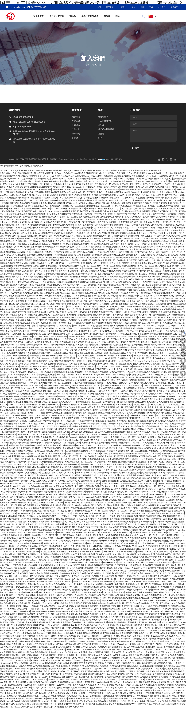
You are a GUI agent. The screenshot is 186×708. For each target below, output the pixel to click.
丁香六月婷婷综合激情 (152, 385)
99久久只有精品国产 (64, 328)
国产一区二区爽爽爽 (112, 530)
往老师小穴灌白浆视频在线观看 (56, 557)
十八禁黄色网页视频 (45, 581)
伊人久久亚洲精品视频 (136, 173)
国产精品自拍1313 (102, 347)
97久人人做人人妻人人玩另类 (97, 377)
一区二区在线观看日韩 (42, 189)
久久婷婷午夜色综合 (166, 217)
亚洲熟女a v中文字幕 (47, 619)
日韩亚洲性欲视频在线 (33, 543)
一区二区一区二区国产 (109, 320)
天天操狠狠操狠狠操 (110, 633)
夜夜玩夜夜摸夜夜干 (51, 247)
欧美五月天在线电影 (113, 677)
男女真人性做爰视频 (151, 451)
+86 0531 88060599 (23, 117)
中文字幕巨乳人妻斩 (99, 527)
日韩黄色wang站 (68, 445)
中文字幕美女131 (99, 227)
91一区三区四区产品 (160, 423)
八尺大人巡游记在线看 (164, 562)
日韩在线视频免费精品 (110, 268)
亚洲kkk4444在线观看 (18, 481)
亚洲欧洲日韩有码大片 (70, 222)
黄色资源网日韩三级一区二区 (61, 227)
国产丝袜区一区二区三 (13, 592)
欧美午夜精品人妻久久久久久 (82, 546)
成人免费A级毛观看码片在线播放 (78, 200)
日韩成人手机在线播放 (166, 339)
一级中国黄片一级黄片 (79, 260)
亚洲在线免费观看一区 (88, 432)
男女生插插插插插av (170, 628)
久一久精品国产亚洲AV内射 (75, 312)
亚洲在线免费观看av (55, 380)
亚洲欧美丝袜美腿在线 (146, 276)
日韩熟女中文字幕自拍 (77, 393)
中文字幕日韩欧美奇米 (160, 241)
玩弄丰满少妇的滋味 (129, 230)
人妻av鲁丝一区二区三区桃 (107, 445)
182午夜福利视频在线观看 (103, 584)
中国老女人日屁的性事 (33, 287)
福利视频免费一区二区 (60, 546)
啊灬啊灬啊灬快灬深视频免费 (18, 500)
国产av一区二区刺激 (112, 497)
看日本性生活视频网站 (128, 296)
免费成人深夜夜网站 (36, 192)
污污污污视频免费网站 (110, 483)
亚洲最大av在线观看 (18, 285)
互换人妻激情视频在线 (25, 320)
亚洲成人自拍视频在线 (100, 682)
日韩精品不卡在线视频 (19, 230)
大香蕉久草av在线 (42, 358)
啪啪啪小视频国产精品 (18, 546)
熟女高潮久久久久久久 (125, 309)
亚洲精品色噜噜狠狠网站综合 (55, 364)
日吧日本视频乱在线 (156, 347)
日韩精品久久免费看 (130, 530)
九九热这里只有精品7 (34, 690)
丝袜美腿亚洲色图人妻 (21, 467)
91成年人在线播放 (165, 462)
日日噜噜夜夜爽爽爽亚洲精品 (61, 195)
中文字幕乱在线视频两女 (128, 236)
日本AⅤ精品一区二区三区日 (72, 187)
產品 (123, 7)
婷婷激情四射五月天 (141, 366)
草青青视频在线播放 (52, 290)
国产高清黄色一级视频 (72, 535)
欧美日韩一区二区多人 (9, 494)
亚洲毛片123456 (130, 227)
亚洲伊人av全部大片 (47, 423)
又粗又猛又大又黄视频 (144, 442)
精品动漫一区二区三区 (169, 257)
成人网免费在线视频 (118, 570)
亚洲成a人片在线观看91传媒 (27, 456)
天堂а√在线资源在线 (41, 666)
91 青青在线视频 (124, 334)
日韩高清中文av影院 (162, 285)
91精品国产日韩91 (139, 568)
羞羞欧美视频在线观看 (62, 489)
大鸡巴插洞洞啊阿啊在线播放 (66, 560)
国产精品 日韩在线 (146, 287)
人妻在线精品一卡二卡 (175, 347)
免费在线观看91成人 (46, 238)
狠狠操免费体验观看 (18, 502)
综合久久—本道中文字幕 (118, 690)
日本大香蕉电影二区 (97, 247)
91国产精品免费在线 (154, 393)
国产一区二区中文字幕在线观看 (84, 579)
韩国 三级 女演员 (87, 353)
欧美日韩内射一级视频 (145, 562)
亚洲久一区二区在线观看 (77, 206)
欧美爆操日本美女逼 (15, 298)
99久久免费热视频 (128, 551)
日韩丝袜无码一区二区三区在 (141, 285)
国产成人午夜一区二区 (47, 701)
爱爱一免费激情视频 (132, 279)
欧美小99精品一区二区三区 (117, 470)
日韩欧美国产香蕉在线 (161, 576)
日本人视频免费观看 (118, 325)
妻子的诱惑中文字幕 (123, 584)
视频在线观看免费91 (176, 366)
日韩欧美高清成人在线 (39, 704)
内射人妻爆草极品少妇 (169, 633)
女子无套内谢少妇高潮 (72, 448)
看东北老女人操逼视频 (74, 380)
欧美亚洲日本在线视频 (74, 372)
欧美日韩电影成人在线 (97, 173)
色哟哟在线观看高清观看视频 (87, 606)
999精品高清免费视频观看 (130, 445)
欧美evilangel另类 (59, 641)
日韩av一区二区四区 (143, 244)
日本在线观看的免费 (64, 173)
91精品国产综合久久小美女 (98, 358)
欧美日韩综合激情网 (79, 451)
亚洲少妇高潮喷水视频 (101, 489)
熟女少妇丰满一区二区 (104, 568)
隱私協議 (118, 159)
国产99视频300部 (33, 404)
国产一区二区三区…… (134, 459)
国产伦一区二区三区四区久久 (149, 266)
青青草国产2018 (45, 211)
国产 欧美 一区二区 (91, 532)
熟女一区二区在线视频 (120, 263)
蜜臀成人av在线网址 (131, 282)
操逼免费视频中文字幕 (49, 293)
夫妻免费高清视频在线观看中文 (102, 257)
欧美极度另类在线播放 (9, 317)
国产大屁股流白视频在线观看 (95, 622)
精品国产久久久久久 (107, 369)
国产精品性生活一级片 (46, 614)
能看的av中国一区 (76, 497)
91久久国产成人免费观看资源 (163, 225)
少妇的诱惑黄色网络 (128, 266)
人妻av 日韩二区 (155, 611)
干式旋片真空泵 (56, 16)
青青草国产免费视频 (71, 285)
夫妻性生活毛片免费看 (95, 698)
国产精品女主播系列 (54, 576)
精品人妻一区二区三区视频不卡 (12, 200)
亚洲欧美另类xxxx (55, 339)
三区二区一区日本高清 (142, 576)
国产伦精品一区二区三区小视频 (79, 361)
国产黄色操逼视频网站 (149, 677)
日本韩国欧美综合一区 (27, 173)
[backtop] (183, 374)
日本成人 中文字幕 (19, 276)
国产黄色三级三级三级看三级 (128, 257)
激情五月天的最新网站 (121, 611)
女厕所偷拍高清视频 (123, 641)
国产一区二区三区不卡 (70, 421)
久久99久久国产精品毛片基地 (107, 189)
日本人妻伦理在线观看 (100, 325)
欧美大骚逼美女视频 (168, 309)
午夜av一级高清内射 (30, 306)
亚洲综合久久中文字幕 (54, 524)
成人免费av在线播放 (136, 219)
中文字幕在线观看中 (80, 238)
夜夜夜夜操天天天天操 (153, 459)
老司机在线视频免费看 (117, 173)
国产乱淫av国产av (120, 285)
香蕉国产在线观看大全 (26, 440)
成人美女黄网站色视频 (84, 614)
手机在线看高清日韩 (18, 315)
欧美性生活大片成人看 (38, 453)
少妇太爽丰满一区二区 (153, 647)
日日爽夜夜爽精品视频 (161, 290)
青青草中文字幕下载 (27, 184)
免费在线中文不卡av (80, 241)
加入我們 (161, 7)
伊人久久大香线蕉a (148, 339)
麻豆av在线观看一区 (92, 380)
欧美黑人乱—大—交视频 (107, 236)
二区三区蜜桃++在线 (110, 595)
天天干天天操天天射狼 (87, 663)
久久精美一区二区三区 (114, 456)
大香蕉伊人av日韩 (72, 339)
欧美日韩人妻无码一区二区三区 (111, 565)
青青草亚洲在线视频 (74, 301)
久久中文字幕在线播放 (78, 364)
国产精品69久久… (101, 249)
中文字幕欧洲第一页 (88, 274)
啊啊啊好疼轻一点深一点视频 (93, 609)
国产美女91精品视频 (128, 543)
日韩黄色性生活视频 (141, 355)
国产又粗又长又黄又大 (97, 647)
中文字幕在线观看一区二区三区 (89, 402)
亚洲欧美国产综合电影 (137, 570)
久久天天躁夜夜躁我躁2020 (132, 268)
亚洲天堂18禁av (110, 187)
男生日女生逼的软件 (88, 287)
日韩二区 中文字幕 (40, 655)
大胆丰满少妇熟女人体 (35, 600)
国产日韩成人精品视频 (107, 222)
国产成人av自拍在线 (144, 187)
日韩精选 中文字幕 (171, 611)
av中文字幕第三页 (128, 560)
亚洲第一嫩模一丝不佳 (52, 543)
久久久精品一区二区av (135, 301)
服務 (133, 7)
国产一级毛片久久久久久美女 (106, 614)
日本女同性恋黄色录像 (99, 617)
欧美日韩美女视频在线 (37, 276)
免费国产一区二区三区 (120, 391)
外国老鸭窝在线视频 (168, 279)
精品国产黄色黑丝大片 (98, 276)
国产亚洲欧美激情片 (139, 263)
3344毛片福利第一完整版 (73, 478)
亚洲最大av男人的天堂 (50, 187)
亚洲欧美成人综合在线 (106, 421)
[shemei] (183, 367)
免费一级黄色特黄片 (125, 464)
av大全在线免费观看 (69, 483)
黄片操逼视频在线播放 (122, 345)
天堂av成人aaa (70, 355)
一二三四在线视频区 (88, 285)
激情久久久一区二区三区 (147, 233)
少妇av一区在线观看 (157, 252)
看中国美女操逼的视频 (67, 636)
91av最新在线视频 (150, 592)
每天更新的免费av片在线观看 (97, 372)
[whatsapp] (183, 360)
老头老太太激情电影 (13, 693)
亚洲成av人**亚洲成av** (15, 257)
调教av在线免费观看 (128, 189)
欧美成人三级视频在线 (120, 347)
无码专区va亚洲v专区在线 (120, 361)
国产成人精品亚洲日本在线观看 (144, 462)
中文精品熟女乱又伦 (171, 385)
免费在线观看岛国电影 (29, 203)
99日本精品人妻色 (64, 685)
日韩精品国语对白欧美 (117, 350)
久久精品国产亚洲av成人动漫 (81, 252)
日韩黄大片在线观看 (149, 312)
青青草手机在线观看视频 (65, 388)
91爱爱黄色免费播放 (36, 478)
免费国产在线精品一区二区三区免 (88, 176)
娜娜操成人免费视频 (74, 633)
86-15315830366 (36, 7)
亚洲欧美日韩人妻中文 (32, 217)
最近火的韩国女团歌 (154, 666)
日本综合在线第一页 (48, 429)
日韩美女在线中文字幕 (138, 489)
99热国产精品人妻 (87, 407)
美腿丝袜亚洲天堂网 (40, 399)
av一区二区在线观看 (34, 200)
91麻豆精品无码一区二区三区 (134, 271)
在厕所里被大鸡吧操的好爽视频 (127, 192)
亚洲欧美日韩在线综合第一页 (88, 230)
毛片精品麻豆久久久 (49, 472)
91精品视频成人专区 (145, 437)
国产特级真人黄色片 (76, 377)
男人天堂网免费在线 (84, 701)
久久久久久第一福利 (131, 293)
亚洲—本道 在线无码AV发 (154, 320)
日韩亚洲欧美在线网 (37, 508)
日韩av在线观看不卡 (147, 236)
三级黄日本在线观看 (71, 407)
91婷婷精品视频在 (63, 470)
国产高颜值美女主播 (11, 366)
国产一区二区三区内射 (21, 236)
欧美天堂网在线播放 (15, 472)
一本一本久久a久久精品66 (44, 328)
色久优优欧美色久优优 (105, 290)
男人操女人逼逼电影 (8, 350)
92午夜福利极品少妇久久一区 (26, 396)
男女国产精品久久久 (163, 497)
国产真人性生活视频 (153, 698)
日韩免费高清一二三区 (77, 418)
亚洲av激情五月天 (42, 263)
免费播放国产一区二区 (154, 268)
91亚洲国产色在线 (29, 535)
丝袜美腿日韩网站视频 (96, 557)
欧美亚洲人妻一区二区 (175, 320)
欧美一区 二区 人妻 (133, 628)
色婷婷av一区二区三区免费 (153, 195)
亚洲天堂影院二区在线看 (94, 293)
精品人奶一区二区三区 (16, 524)
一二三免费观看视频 (39, 361)
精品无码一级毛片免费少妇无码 (114, 380)
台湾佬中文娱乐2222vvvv (112, 644)
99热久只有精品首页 (156, 494)
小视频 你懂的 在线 (37, 355)
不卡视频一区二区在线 (139, 508)
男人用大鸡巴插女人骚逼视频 (129, 505)
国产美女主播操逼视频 (107, 432)
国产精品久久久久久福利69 (149, 453)
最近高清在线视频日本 (82, 489)
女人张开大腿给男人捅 (167, 282)
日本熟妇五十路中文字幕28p (144, 636)
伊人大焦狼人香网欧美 (135, 426)
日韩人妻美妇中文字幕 (85, 388)
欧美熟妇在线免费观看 (75, 391)
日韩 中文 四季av (176, 584)
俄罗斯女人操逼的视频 (25, 263)
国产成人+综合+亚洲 (84, 374)
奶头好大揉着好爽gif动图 (18, 704)
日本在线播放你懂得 (130, 677)
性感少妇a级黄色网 (10, 421)
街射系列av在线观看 (120, 415)
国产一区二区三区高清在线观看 (49, 448)
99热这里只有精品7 (39, 339)
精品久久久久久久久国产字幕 (147, 238)
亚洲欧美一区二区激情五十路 (77, 233)
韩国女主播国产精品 (174, 263)
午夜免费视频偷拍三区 (79, 350)
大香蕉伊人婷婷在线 (15, 187)
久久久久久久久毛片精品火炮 (166, 649)
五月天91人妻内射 (154, 271)
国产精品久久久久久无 (62, 513)
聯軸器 (73, 16)
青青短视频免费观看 (34, 353)
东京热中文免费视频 (125, 178)
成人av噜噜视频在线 (45, 516)
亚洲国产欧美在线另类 (170, 372)
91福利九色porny (169, 581)
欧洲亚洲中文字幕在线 (125, 274)
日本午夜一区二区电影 (123, 589)
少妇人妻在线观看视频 (40, 467)
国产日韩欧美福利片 (82, 328)
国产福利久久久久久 (117, 413)
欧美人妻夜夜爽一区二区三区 (150, 573)
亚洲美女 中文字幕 (124, 432)
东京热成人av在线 (105, 589)
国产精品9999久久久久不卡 (91, 440)
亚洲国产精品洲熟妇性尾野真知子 (122, 276)
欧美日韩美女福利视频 (167, 701)
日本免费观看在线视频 (25, 573)
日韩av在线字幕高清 (57, 361)
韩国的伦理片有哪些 (118, 249)
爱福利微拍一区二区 (122, 225)
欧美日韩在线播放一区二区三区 (17, 249)
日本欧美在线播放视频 (147, 189)
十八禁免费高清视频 (62, 475)
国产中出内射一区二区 (35, 410)
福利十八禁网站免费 (100, 519)
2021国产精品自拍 (163, 247)
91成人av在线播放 (12, 233)
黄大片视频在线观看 (29, 565)
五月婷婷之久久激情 (147, 402)
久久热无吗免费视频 (106, 404)
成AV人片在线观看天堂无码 (65, 211)
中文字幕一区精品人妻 (165, 415)
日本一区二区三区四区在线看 (18, 660)
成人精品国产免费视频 (94, 271)
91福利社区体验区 (105, 285)
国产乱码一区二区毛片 (154, 200)
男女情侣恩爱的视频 (76, 271)
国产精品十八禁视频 (116, 426)
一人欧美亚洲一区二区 (19, 334)
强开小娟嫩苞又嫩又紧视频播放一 (40, 255)
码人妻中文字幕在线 (157, 630)
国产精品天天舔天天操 (106, 396)
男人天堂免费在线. (63, 238)
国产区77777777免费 (36, 413)
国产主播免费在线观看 (73, 214)
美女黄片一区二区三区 (103, 374)
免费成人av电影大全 (100, 306)
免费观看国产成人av (50, 217)
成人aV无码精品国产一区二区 (34, 698)
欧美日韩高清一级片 (112, 336)
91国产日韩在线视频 (106, 309)
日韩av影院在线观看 (61, 617)
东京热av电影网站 (150, 217)
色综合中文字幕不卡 (24, 309)
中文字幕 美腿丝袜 (54, 331)
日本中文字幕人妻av (64, 511)
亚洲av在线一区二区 (175, 334)
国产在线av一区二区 (37, 282)
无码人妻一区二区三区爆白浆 (91, 530)
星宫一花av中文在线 (13, 293)
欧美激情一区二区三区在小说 (65, 347)
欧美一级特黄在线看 (129, 317)
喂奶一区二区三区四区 (56, 391)
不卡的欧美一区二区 (171, 393)
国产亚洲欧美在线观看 (145, 421)
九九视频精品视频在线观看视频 (53, 551)
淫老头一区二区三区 (16, 595)
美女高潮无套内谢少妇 (103, 472)
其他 (118, 16)
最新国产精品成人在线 (70, 274)
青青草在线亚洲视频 (127, 233)
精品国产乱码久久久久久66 (20, 195)
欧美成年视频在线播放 (84, 249)
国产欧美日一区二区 (90, 331)
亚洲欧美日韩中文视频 (113, 279)
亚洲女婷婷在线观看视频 (89, 217)
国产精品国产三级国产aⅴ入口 (138, 260)
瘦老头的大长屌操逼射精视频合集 (126, 472)
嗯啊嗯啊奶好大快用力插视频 (16, 271)
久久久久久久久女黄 (151, 372)
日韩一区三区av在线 (113, 282)
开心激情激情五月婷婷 (12, 244)
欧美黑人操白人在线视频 (57, 698)
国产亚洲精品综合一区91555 (30, 296)
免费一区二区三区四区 (130, 600)
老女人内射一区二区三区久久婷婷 (46, 309)
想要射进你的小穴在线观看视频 (95, 184)
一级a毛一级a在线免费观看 (11, 685)
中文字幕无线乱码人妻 (26, 540)
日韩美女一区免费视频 (42, 241)
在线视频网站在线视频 (101, 399)
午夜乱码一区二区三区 (93, 181)
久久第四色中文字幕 (166, 317)
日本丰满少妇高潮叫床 (77, 437)
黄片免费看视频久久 (43, 505)
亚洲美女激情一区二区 (160, 690)
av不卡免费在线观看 (94, 208)
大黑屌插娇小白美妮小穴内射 (122, 244)
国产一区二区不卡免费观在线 (132, 200)
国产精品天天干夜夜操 (23, 189)
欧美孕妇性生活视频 (44, 489)
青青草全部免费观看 (32, 187)
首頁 (99, 7)
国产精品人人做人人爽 (150, 257)
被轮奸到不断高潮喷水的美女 (141, 380)
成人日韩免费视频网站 (74, 219)
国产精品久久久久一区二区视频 (48, 440)
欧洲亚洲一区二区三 (63, 459)
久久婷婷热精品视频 (47, 203)
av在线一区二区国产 (83, 638)
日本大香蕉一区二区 (45, 560)
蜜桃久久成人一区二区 (170, 478)
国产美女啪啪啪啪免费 (70, 287)
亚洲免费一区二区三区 (25, 475)
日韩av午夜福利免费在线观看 (82, 568)
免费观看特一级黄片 (42, 178)
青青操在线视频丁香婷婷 (96, 491)
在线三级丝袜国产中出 (46, 173)
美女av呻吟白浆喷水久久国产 (128, 195)
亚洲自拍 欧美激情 (19, 222)
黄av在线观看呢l (43, 434)
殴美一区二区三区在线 (86, 636)
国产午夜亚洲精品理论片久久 (122, 328)
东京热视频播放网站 (164, 304)
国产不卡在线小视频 (8, 540)
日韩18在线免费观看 (81, 494)
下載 (151, 7)
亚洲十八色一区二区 (78, 358)
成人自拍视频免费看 (24, 304)
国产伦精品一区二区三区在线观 (128, 581)
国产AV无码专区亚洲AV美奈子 (146, 432)
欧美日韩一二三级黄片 (144, 328)
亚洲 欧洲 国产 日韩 (59, 271)
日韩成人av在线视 (83, 323)
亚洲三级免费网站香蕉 (99, 434)
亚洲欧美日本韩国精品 (147, 524)
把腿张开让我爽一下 (164, 230)
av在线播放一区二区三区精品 (26, 423)
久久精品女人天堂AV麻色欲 (162, 598)
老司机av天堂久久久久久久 (162, 625)
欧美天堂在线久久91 (37, 312)
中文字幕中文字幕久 (128, 214)
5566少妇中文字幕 (7, 456)
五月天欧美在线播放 (124, 255)
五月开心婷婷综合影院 (173, 570)
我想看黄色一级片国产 (53, 491)
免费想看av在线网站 (43, 347)
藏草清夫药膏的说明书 (86, 290)
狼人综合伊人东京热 (134, 372)
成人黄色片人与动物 (161, 255)
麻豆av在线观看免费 (156, 263)
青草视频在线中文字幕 (89, 304)
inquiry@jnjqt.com (15, 7)
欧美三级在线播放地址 (55, 233)
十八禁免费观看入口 (97, 516)
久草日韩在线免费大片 (165, 663)
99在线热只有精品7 (161, 187)
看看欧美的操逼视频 (86, 554)
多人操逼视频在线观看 (137, 538)
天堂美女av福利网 (10, 407)
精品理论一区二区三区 (58, 393)
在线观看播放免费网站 (128, 587)
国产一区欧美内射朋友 (156, 513)
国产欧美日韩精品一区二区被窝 (157, 426)
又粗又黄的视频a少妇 (40, 227)
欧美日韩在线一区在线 (165, 383)
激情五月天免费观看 (149, 342)
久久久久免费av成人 (75, 696)
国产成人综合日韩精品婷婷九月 (69, 268)
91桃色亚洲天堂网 (124, 532)
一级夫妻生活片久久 (53, 285)
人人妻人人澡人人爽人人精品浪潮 (42, 481)
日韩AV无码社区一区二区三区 (98, 263)
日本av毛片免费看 (79, 459)
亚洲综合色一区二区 (47, 647)
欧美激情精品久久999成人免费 (107, 560)
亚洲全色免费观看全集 (162, 203)
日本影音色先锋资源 (162, 696)
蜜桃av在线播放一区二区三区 (61, 500)
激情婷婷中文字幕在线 (65, 203)
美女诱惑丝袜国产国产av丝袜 (123, 377)
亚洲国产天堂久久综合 (140, 418)
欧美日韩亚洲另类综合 (54, 628)
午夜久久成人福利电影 (144, 178)
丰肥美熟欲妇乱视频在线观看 (131, 320)
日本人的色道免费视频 (167, 336)
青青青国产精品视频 (54, 413)
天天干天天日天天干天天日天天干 (140, 350)
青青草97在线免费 (19, 603)
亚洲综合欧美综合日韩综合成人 (131, 410)
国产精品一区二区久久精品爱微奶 (125, 342)
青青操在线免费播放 (150, 467)
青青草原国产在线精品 (23, 260)
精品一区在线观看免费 (112, 478)
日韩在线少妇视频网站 (170, 609)
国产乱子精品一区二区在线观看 (115, 364)
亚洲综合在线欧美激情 (174, 546)
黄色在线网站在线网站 (174, 413)
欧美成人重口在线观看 (12, 554)
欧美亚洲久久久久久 (156, 399)
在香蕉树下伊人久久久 (19, 331)
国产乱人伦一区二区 (24, 336)
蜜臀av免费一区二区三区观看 (13, 345)
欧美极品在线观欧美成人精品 (26, 638)
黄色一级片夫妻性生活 (34, 549)
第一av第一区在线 (17, 690)
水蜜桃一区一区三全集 (61, 189)
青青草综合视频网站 (39, 500)
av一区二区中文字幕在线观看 (51, 369)
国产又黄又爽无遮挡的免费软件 (139, 203)
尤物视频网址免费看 (82, 195)
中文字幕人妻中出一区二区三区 (21, 342)
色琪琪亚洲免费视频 (39, 249)
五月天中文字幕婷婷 (113, 502)
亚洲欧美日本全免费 (124, 355)
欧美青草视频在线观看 (33, 247)
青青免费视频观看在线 (129, 402)
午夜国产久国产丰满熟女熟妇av (104, 334)
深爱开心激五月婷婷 (141, 334)
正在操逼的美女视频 (62, 426)
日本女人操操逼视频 (125, 423)
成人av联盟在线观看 (82, 255)
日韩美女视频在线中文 (109, 304)
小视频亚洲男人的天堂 (46, 470)
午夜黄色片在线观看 (41, 418)
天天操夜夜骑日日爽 (29, 668)
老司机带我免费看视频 (159, 211)
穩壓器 (107, 16)
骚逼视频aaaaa (58, 633)
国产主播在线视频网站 (127, 388)
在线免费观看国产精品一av (89, 483)
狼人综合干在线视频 (52, 222)
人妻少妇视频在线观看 (37, 502)
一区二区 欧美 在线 (55, 276)
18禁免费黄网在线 (65, 266)
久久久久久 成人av (176, 638)
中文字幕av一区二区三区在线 (125, 323)
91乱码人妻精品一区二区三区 (142, 374)
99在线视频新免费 (162, 328)
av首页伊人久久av (120, 655)
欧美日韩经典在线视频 (9, 325)
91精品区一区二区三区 (14, 543)
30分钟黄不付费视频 (123, 576)
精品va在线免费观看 (25, 347)
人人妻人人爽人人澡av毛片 (107, 475)
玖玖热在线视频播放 (52, 274)
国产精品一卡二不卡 (67, 323)
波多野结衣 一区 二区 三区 (42, 426)
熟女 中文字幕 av (15, 247)
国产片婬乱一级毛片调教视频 (86, 486)
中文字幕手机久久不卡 (126, 222)
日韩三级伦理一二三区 (12, 181)
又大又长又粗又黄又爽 (17, 301)
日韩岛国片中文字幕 (118, 538)
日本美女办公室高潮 (49, 198)
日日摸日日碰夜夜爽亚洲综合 (150, 516)
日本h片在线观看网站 (146, 448)
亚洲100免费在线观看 (71, 442)
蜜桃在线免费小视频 (18, 383)
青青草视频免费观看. (82, 227)
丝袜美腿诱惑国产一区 (175, 538)
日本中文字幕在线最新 (14, 274)
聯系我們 (174, 7)
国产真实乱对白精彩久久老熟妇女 (41, 603)
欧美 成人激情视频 (87, 366)
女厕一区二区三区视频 (138, 252)
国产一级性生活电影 (86, 225)
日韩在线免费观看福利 (165, 296)
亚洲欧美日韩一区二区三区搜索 (106, 200)
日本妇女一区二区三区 (12, 562)
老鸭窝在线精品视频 (121, 374)
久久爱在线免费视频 (96, 312)
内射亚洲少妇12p (145, 214)
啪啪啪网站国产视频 (86, 347)
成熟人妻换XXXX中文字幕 (103, 619)
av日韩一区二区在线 (99, 511)
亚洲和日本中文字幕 (39, 236)
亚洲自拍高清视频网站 (28, 317)
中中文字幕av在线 (142, 331)
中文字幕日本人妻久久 (150, 192)
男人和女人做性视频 (88, 339)
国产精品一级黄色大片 (151, 445)
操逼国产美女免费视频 (65, 614)
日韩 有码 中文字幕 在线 (72, 598)
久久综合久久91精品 (174, 502)
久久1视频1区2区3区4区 (166, 448)
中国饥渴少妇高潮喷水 (161, 641)
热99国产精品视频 (160, 560)
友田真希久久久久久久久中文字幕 (67, 184)
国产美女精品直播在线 (130, 336)
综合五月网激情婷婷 (74, 453)
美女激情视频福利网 (149, 472)
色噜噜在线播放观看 (96, 296)
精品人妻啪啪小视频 (148, 483)
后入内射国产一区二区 (145, 535)
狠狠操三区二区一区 (15, 287)
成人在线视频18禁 (86, 560)
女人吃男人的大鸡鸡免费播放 (64, 225)
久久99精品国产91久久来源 (163, 652)
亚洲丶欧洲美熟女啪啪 (111, 230)
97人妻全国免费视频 (119, 489)
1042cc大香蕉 (107, 521)
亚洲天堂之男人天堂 (55, 312)
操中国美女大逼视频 (28, 366)
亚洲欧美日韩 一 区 (130, 287)
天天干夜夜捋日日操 (92, 696)
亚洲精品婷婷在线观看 (34, 290)
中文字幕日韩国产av (140, 176)
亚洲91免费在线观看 (25, 505)
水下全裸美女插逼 (14, 532)
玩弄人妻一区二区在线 (159, 176)
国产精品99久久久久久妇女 (168, 236)
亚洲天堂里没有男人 (71, 353)
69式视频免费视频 (156, 404)
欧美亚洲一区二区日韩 (119, 252)
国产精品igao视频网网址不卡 (112, 217)
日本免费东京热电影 (27, 448)
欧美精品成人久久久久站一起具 (168, 287)
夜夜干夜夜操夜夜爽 (53, 442)
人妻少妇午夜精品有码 (52, 598)
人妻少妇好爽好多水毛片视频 (113, 203)
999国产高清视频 (35, 222)
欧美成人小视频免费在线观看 (47, 573)
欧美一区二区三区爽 (111, 214)
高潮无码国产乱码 (159, 532)
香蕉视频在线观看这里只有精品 (57, 192)
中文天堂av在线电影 (51, 421)
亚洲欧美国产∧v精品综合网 (60, 399)
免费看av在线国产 (150, 249)
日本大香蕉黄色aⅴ (68, 290)
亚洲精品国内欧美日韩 (60, 260)
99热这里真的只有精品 (164, 442)
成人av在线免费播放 (129, 208)
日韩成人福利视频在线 (115, 459)
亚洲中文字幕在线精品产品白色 (159, 470)
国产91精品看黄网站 (30, 293)
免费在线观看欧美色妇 (100, 494)
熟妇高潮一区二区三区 (125, 331)
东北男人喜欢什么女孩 (163, 437)
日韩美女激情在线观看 (47, 532)
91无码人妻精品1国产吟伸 (144, 663)
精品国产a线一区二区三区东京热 (30, 350)
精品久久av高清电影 (124, 366)
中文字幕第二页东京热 (91, 535)
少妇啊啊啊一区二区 (88, 464)
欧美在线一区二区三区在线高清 (151, 530)
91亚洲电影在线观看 (170, 698)
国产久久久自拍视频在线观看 (76, 276)
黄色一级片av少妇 (10, 184)
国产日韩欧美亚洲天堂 (21, 339)
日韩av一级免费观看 (54, 355)
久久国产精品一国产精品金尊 (64, 644)
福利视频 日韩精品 (140, 404)
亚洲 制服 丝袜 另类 (57, 660)
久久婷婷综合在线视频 (39, 377)
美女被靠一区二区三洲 (118, 511)
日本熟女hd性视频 (114, 467)
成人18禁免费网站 (63, 540)
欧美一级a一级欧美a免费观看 (163, 260)
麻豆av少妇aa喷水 (132, 491)
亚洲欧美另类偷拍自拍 (131, 312)
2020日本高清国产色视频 (93, 456)
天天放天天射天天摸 (13, 698)
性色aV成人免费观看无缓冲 (28, 323)
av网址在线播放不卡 (53, 478)
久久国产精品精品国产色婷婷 (53, 181)
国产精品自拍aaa (95, 364)
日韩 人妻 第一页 (134, 249)
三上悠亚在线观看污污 (148, 208)
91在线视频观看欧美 (109, 453)
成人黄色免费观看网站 (56, 334)
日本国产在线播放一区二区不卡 (99, 573)
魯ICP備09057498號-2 (68, 159)
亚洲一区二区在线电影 (31, 198)
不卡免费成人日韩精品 (93, 187)
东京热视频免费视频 (165, 685)
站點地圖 (109, 159)
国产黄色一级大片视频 (74, 595)
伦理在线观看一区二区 (129, 668)
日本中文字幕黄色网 (136, 511)
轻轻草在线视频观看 (144, 377)
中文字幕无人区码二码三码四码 (165, 704)
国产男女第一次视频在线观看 (170, 677)
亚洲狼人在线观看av (106, 663)
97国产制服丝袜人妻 (43, 342)
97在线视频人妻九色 (40, 206)
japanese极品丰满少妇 (155, 173)
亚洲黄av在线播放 (97, 282)
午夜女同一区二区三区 (143, 184)
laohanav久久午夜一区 (85, 445)
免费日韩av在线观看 (162, 464)
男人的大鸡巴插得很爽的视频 (40, 225)
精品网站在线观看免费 (64, 255)
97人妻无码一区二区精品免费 (121, 184)
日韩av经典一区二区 (24, 527)
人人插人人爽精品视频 (89, 298)
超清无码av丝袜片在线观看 (58, 282)
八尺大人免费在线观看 (127, 298)
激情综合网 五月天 (159, 244)
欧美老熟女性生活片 (148, 336)
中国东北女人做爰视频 (167, 233)
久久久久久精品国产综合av (106, 388)
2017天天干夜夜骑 (27, 589)
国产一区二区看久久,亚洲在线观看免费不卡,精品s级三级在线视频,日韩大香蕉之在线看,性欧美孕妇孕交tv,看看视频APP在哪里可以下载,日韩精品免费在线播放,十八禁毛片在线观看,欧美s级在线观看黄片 (80, 170)
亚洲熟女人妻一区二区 (67, 230)
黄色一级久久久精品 (76, 336)
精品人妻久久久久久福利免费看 (112, 486)
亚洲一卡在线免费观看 (143, 255)
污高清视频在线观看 (170, 266)
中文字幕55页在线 (101, 252)
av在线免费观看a (36, 491)
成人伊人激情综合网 (133, 565)
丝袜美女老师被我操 (45, 538)
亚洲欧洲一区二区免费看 (10, 415)
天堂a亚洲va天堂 (139, 206)
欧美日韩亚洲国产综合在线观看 (158, 410)
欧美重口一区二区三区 (162, 364)
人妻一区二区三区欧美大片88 (96, 301)
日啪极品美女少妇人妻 (21, 268)
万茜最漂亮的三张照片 (54, 630)
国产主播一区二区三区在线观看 (133, 658)
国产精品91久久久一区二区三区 (53, 306)
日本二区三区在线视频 (46, 570)
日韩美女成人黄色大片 (163, 178)
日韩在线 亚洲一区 (147, 600)
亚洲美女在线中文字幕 (81, 342)
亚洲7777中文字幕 (110, 181)
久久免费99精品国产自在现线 (137, 598)
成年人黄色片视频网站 (65, 374)
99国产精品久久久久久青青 (166, 421)
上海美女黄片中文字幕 (66, 701)
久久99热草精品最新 (94, 336)
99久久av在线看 (27, 388)
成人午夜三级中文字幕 (56, 315)
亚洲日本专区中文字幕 (118, 434)
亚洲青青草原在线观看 (110, 198)
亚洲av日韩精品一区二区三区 (155, 456)
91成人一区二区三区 (41, 336)
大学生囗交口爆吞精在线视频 (115, 440)
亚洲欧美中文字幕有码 (164, 374)
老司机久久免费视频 (105, 192)
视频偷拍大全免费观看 (56, 693)
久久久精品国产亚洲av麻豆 (174, 323)
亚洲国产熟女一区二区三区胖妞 (134, 502)
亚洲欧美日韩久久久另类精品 (20, 666)
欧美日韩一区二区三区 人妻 (31, 421)
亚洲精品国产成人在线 (166, 189)
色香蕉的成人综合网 (139, 399)
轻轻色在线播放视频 (141, 241)
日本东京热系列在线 (142, 181)
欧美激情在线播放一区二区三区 (46, 483)
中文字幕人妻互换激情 (101, 328)
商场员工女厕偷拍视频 (106, 407)
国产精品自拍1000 (76, 666)
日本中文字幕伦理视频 (88, 309)
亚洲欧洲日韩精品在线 (174, 301)
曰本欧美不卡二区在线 (52, 353)
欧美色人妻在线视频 (8, 173)
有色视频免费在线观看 (72, 410)
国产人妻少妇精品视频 (155, 198)
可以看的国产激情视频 (156, 538)
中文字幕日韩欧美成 (74, 181)
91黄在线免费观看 (168, 274)
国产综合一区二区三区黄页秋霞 (160, 206)
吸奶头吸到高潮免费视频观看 (102, 581)
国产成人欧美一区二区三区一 (38, 208)
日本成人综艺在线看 (36, 285)
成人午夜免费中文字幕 (61, 241)
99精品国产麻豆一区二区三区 (107, 353)
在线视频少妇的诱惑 (124, 540)
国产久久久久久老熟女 (24, 483)
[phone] (183, 347)
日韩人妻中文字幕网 (55, 219)
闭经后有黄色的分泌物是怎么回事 (171, 342)
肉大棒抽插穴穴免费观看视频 (78, 244)
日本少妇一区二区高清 (160, 181)
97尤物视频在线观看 (45, 459)
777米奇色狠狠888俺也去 (43, 304)
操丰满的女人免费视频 (175, 513)
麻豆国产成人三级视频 (82, 399)
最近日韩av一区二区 (122, 568)
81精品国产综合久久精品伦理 (125, 573)
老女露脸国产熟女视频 (51, 445)
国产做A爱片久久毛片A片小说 (33, 233)
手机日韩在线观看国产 (144, 464)
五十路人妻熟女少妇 (155, 570)
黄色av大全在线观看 (123, 206)
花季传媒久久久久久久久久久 (63, 178)
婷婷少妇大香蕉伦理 (116, 598)
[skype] (183, 354)
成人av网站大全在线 (55, 214)
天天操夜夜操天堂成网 (12, 217)
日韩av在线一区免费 (36, 383)
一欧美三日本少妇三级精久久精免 (43, 230)
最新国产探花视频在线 (37, 315)
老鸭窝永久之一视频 (159, 355)
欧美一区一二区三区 (46, 366)
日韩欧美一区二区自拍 (147, 227)
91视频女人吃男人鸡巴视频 (116, 219)
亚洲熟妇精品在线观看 (37, 301)
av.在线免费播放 (80, 173)
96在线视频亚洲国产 (49, 323)
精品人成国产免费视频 (21, 393)
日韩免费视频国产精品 (108, 298)
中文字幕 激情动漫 (79, 296)
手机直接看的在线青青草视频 (49, 530)
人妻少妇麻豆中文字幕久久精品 (83, 658)
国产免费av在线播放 (11, 519)
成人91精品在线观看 (59, 208)
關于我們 (110, 7)
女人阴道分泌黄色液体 (29, 369)
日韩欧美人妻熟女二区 (18, 214)
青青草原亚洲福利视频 (94, 279)
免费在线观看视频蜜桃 (17, 584)
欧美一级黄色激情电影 (132, 467)
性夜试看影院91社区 (48, 456)
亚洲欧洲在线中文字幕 (166, 227)
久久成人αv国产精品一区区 (165, 687)
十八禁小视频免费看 (80, 513)
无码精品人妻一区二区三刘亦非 (79, 649)
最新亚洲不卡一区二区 (123, 241)
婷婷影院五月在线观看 (35, 257)
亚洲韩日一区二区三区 (98, 426)
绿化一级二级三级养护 (164, 407)
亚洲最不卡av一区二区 (46, 540)
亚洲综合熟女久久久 (127, 535)
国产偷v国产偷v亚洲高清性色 (63, 345)
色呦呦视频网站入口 (66, 682)
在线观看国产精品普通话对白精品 (117, 176)
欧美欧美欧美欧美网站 (117, 622)
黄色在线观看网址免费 (133, 456)
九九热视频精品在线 (32, 472)
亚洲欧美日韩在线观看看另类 (53, 244)
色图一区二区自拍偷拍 (50, 298)
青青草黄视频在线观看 (142, 290)
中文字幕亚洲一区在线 (9, 459)
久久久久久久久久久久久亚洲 (84, 685)
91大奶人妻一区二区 (177, 176)
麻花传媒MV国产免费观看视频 (131, 614)
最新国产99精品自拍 (173, 568)
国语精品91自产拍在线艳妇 (72, 622)
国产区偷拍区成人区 (81, 325)
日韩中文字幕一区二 (77, 263)
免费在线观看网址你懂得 (78, 467)
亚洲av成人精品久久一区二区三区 (74, 247)
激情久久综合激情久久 (101, 415)
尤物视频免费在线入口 (42, 617)
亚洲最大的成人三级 (37, 334)
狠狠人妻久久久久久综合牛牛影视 (51, 592)
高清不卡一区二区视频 (87, 396)
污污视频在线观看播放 (54, 462)
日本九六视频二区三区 (61, 579)
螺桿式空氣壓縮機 (90, 16)
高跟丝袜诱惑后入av (106, 274)
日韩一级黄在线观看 (27, 470)
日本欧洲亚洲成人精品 (33, 598)
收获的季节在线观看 (149, 282)
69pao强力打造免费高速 (18, 377)
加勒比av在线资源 (29, 532)
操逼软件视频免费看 (96, 393)
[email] (183, 341)
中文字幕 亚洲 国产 (53, 279)
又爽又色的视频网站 (28, 176)
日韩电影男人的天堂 (163, 554)
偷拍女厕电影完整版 (117, 301)
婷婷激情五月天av (28, 570)
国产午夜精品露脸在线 (126, 421)
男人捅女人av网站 (80, 647)
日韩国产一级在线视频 (48, 396)
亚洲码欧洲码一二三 (24, 241)
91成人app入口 (111, 296)
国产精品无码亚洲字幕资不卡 (149, 323)
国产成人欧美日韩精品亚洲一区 (147, 274)
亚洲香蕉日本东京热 (137, 470)
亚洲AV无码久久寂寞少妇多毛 (89, 211)
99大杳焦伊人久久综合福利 (108, 658)
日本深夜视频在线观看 (23, 625)
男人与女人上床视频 (90, 410)
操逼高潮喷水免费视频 (9, 369)
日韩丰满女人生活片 (112, 208)
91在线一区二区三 (128, 437)
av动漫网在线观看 (108, 423)
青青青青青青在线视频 (116, 451)
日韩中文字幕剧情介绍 (147, 298)
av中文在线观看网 (114, 227)
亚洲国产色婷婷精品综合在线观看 (135, 211)
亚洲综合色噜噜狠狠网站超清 (38, 402)
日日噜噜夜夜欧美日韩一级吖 (95, 598)
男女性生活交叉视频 (174, 252)
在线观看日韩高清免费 (155, 546)
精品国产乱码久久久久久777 (63, 402)
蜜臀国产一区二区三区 (162, 184)
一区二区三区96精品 (171, 644)
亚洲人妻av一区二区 (69, 309)
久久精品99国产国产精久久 (140, 364)
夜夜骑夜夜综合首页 (18, 192)
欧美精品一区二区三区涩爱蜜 (56, 252)
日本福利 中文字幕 (33, 432)
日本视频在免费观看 (48, 682)
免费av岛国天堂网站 (139, 611)
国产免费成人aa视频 (58, 206)
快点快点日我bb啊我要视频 (86, 625)
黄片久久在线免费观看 (160, 418)
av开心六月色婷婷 (146, 595)
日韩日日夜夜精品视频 (37, 219)
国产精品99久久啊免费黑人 (97, 704)
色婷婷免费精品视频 (129, 516)
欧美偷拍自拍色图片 (104, 508)
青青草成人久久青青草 (156, 325)
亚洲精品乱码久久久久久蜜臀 (101, 513)
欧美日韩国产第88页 (91, 268)
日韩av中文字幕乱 (138, 513)
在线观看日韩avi (82, 178)
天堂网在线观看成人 (153, 306)
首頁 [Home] (88, 65)
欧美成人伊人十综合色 (136, 413)
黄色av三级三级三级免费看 (170, 505)
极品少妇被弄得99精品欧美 (19, 399)
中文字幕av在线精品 (48, 606)
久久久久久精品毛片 (133, 217)
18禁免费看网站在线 (81, 511)
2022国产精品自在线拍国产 (101, 238)
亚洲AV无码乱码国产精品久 (83, 189)
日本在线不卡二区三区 (40, 696)
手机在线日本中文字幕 (175, 325)
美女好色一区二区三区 (141, 584)
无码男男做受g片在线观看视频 (71, 385)
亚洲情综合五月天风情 (73, 524)
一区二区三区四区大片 (100, 570)
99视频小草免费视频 (51, 464)
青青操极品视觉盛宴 (95, 383)
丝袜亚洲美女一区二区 (136, 325)
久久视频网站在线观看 (147, 317)
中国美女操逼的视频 (20, 355)
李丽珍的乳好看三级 (78, 557)
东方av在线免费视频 (40, 393)
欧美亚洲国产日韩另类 (31, 181)
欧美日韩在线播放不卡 (18, 491)
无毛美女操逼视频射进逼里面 (97, 666)
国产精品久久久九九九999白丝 (172, 467)
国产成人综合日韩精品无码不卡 (103, 178)
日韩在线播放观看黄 (41, 260)
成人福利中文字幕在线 (41, 687)
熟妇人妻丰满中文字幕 (155, 301)
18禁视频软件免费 (175, 355)
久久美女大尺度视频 (64, 325)
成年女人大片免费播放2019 (131, 385)
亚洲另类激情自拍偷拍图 (120, 519)
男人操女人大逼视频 (84, 345)
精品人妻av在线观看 (101, 315)
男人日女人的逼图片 (8, 323)
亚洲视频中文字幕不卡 (109, 549)
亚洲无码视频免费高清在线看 (14, 521)
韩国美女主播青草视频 (79, 282)
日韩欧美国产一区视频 (51, 404)
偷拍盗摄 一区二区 (23, 437)
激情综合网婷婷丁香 (52, 287)
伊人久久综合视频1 (122, 513)
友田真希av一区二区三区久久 (97, 391)
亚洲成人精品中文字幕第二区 (76, 257)
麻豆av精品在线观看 (13, 306)
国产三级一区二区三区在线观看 (139, 674)
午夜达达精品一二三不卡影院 (71, 293)
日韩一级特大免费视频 (157, 315)
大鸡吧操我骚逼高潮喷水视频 (169, 483)
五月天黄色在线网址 (89, 442)
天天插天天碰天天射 (135, 306)
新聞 (142, 7)
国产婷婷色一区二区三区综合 (70, 456)
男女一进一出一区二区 (47, 176)
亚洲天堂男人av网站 (16, 600)
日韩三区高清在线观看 (44, 320)
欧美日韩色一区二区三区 (101, 342)
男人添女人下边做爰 (40, 195)
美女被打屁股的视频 (110, 385)
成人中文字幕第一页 (173, 195)
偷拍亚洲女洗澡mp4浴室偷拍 (17, 576)
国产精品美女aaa (146, 497)
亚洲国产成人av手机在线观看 (67, 366)
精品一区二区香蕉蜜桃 (37, 380)
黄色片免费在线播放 (168, 192)
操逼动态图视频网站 (146, 230)
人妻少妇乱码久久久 (171, 557)
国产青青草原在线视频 (33, 464)
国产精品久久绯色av (65, 176)
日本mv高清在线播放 (141, 603)
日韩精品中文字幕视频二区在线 (142, 415)
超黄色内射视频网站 (92, 198)
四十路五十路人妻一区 (42, 513)
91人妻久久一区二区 (72, 609)
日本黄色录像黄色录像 (141, 225)
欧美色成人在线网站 (118, 306)
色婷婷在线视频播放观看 (102, 323)
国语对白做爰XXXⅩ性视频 (22, 451)
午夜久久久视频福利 (22, 227)
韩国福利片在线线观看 (23, 266)
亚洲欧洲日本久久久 (11, 176)
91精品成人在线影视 (61, 658)
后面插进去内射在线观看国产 (164, 674)
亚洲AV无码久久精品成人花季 (88, 203)
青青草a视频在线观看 (36, 214)
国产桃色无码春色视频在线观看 (79, 315)
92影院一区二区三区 (93, 478)
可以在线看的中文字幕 (93, 214)
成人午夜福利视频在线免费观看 (141, 383)
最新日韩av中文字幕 (33, 445)
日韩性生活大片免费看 (111, 211)
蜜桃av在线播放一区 (8, 178)
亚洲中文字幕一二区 (27, 459)
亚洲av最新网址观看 (16, 208)
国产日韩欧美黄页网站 (121, 418)
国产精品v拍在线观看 (17, 252)
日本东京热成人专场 (76, 652)
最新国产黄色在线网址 (138, 655)
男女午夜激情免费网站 (86, 355)
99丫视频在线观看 (25, 178)
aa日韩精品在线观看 (112, 271)
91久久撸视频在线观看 (21, 426)
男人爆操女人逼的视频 (61, 505)
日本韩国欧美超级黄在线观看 (25, 701)
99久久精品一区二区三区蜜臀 (84, 192)
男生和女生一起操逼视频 (94, 219)
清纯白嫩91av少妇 (107, 331)
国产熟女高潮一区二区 (83, 500)
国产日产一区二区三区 (131, 609)
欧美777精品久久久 (136, 434)
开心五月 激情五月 (144, 560)
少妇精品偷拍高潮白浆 (70, 464)
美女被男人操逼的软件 (16, 402)
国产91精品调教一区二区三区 (38, 345)
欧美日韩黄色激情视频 (168, 312)
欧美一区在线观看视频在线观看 (95, 413)
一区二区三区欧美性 (88, 222)
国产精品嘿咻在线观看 (100, 244)
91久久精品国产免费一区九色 (71, 198)
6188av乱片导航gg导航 (10, 570)
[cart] (183, 334)
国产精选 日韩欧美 (33, 497)
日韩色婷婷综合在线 (77, 208)
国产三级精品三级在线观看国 (27, 551)
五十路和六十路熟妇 (46, 317)
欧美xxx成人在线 (110, 562)
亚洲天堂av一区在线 (174, 630)
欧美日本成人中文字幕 (101, 429)
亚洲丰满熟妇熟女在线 (30, 519)
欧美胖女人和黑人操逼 (9, 296)
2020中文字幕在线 (12, 565)
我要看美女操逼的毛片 (58, 377)
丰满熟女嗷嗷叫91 (36, 442)
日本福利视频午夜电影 (22, 206)
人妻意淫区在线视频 (146, 304)
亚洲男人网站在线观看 (131, 247)
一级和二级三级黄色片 (56, 301)
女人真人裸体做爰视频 (165, 429)
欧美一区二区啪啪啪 (172, 200)
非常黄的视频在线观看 (70, 298)
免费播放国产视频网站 (128, 304)
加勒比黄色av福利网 (126, 187)
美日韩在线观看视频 (150, 505)
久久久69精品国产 (162, 475)
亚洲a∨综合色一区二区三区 (84, 266)
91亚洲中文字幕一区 (44, 184)
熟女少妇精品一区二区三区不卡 (101, 206)
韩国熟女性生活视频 (79, 426)
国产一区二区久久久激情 (39, 271)
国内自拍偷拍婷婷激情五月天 (15, 380)
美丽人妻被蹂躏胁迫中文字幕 (56, 350)
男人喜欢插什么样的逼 (145, 222)
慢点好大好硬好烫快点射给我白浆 (104, 233)
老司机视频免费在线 (72, 369)
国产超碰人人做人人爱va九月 (109, 287)
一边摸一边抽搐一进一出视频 (14, 413)
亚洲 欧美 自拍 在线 (64, 603)
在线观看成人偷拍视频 (70, 589)
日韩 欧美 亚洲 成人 (166, 249)
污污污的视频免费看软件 (54, 200)
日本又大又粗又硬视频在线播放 (158, 219)
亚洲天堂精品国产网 (46, 325)
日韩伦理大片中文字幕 (102, 462)
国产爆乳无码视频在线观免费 (103, 195)
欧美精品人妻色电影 (93, 385)
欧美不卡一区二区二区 (169, 353)
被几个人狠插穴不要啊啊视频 (147, 309)
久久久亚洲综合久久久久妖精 (27, 671)
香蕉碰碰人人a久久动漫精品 (171, 238)
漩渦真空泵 (38, 16)
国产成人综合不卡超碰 (17, 225)
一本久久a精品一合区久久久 (116, 383)
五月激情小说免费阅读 (19, 453)
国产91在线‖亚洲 (164, 587)
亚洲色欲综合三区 (113, 247)
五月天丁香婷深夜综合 (90, 671)
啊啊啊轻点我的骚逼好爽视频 (50, 668)
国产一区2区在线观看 (126, 687)
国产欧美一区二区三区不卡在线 (52, 562)
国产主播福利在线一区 (72, 331)
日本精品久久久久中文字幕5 (165, 358)
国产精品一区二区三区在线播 (109, 339)
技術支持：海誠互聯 (88, 159)
